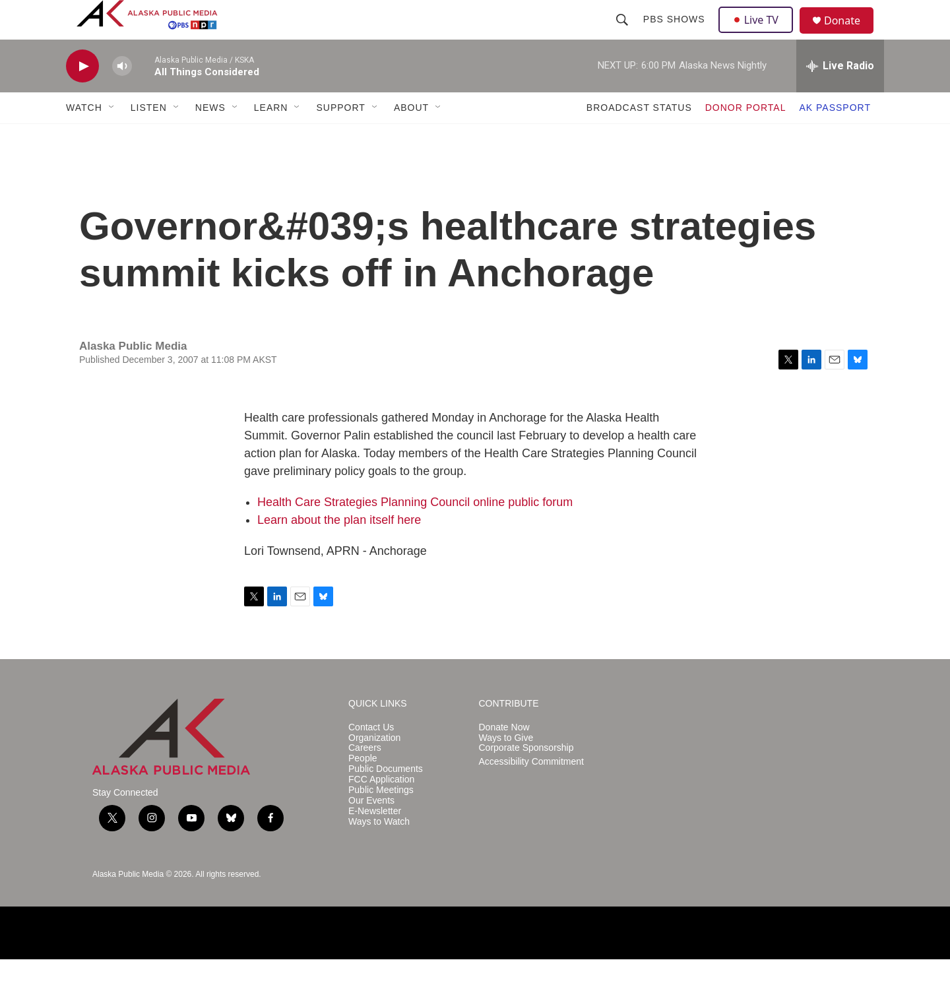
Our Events (371, 830)
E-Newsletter (374, 841)
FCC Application (381, 809)
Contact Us (371, 757)
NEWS (210, 137)
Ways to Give (506, 768)
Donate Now (504, 757)
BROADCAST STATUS (639, 137)
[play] (82, 96)
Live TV (759, 34)
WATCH (84, 137)
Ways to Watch (379, 851)
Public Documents (385, 799)
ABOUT (411, 137)
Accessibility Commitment (531, 791)
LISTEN (149, 137)
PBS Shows (676, 34)
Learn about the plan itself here (339, 549)
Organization (374, 768)
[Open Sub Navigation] (112, 137)
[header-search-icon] (623, 34)
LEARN (271, 137)
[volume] (122, 96)
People (362, 788)
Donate (850, 36)
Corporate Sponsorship (526, 777)
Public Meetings (381, 820)
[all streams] (840, 95)
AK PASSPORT (835, 137)
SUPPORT (340, 137)
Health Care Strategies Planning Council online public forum (415, 531)
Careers (364, 777)
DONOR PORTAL (745, 137)
